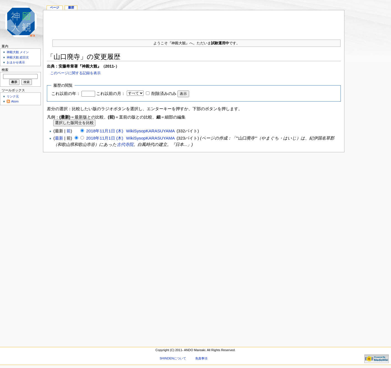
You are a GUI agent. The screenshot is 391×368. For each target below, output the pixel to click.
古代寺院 (125, 144)
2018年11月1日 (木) (105, 130)
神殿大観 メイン (18, 52)
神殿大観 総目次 (18, 57)
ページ (54, 7)
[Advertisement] (194, 22)
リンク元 (13, 96)
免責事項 (201, 358)
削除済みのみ (163, 93)
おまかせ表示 (16, 62)
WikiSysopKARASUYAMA (150, 130)
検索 (5, 69)
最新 (59, 138)
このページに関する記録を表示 (75, 73)
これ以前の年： (65, 93)
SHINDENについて (172, 358)
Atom (15, 101)
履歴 (71, 7)
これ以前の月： (110, 93)
